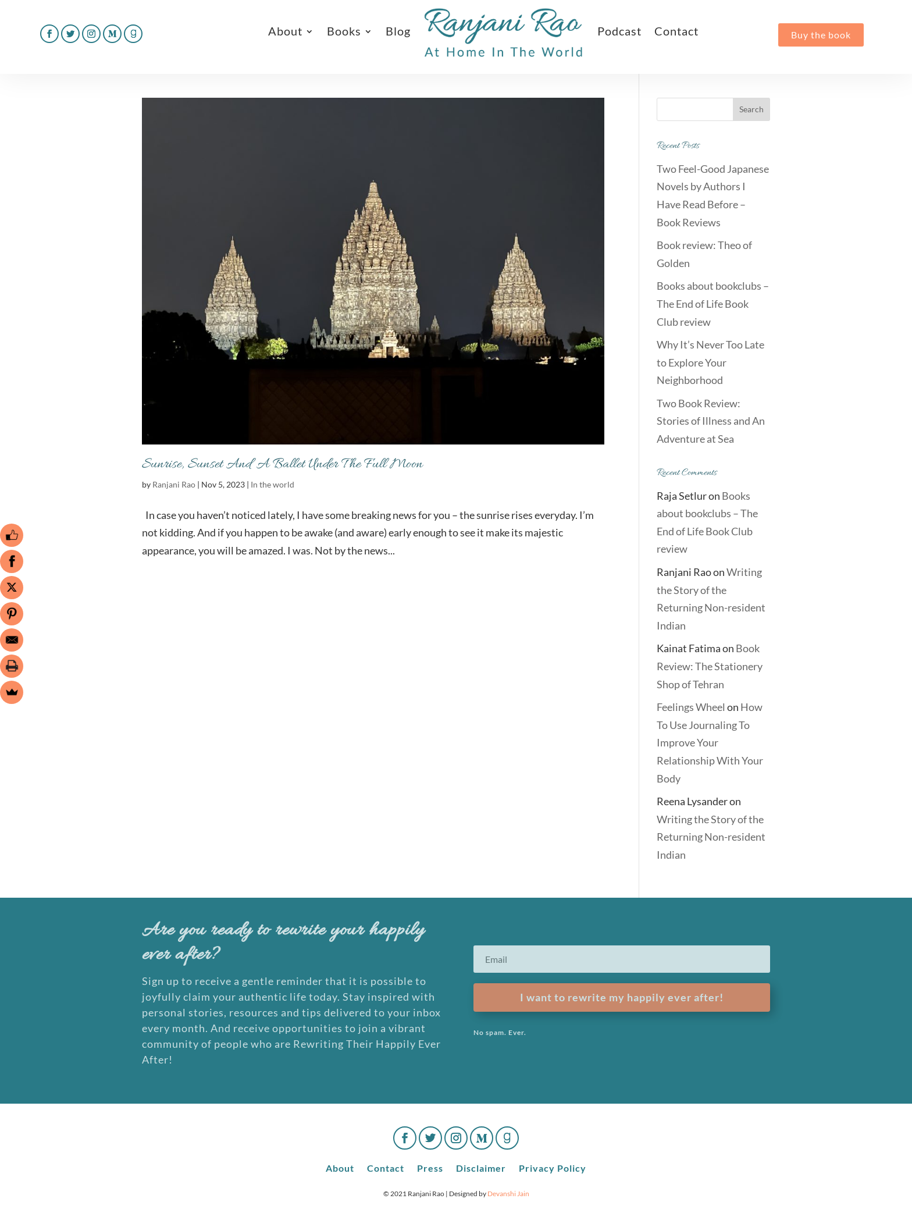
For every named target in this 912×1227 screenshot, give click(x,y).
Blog (398, 31)
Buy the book (821, 34)
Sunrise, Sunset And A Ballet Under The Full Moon (282, 464)
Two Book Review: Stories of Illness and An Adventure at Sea (711, 421)
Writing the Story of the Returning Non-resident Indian (711, 837)
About (285, 31)
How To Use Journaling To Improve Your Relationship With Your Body (710, 742)
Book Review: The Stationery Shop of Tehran (710, 666)
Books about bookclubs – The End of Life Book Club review (713, 303)
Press (430, 1167)
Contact (676, 31)
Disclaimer (481, 1167)
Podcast (619, 31)
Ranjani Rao (173, 484)
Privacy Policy (552, 1167)
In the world (272, 484)
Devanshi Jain (508, 1193)
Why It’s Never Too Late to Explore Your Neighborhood (710, 362)
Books (344, 31)
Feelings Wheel (691, 706)
